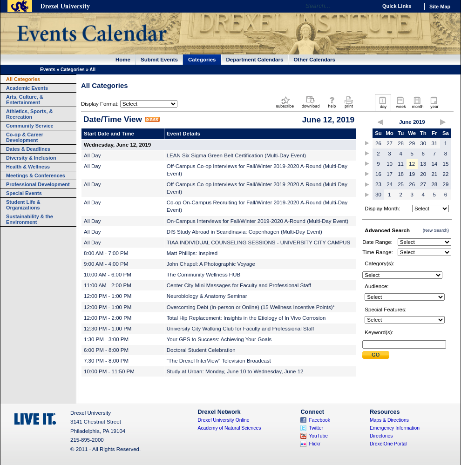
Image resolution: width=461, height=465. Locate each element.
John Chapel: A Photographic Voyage (211, 264)
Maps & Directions (389, 420)
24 (389, 184)
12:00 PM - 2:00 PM (107, 318)
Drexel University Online (224, 420)
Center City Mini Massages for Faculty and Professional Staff (239, 285)
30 (423, 143)
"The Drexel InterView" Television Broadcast (219, 361)
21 (434, 174)
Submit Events (159, 59)
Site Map (439, 6)
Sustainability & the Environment (29, 219)
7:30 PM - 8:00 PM (106, 361)
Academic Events (27, 88)
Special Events (24, 193)
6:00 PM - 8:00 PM (106, 350)
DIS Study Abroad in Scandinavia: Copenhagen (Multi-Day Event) (244, 232)
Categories (202, 59)
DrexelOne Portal (388, 443)
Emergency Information (395, 428)
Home (122, 59)
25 (401, 184)
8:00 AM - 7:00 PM (106, 253)
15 (446, 164)
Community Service (30, 125)
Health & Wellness (28, 166)
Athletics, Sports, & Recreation (29, 114)
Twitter (316, 428)
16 (378, 174)
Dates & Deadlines (28, 149)
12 (412, 164)
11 (401, 164)
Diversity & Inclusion (31, 158)
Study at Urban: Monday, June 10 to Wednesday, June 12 (235, 371)
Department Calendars (255, 59)
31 (434, 143)
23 (378, 184)
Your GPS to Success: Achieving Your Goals (219, 339)
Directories (381, 435)
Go (367, 6)
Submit (375, 355)
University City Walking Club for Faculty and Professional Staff (240, 328)
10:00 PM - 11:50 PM (109, 371)
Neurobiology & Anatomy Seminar (207, 296)
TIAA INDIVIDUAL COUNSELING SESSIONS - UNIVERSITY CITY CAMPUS (259, 242)
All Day (92, 155)
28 (401, 143)
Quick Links (396, 6)
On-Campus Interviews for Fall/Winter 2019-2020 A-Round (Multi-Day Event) (257, 221)
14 (434, 164)
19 (412, 174)
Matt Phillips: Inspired (192, 253)
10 (389, 164)
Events (47, 69)
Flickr (314, 443)
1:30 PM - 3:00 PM (106, 339)
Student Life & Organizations (23, 204)
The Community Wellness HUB (204, 274)
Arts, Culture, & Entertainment (24, 99)
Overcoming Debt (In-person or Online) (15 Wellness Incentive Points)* (251, 307)
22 (446, 174)
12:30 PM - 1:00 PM (107, 328)
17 (389, 174)
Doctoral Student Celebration (201, 350)
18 (401, 174)
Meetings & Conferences (35, 175)
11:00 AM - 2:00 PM (107, 285)
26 (378, 143)
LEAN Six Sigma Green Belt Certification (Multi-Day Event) (236, 155)
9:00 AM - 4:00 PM (106, 264)
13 (423, 164)
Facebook (319, 420)
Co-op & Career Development (24, 137)
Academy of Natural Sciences (229, 428)
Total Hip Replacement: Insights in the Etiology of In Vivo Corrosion (246, 318)
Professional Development (38, 184)
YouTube (318, 435)
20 (423, 174)
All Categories (23, 79)
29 (412, 143)
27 (389, 143)
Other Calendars (314, 59)
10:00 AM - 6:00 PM (107, 274)
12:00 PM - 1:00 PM (107, 296)
